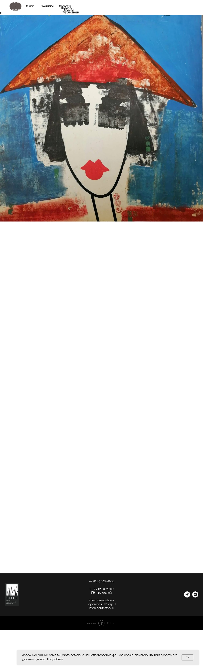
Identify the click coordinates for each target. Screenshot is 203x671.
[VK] (195, 596)
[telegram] (187, 596)
